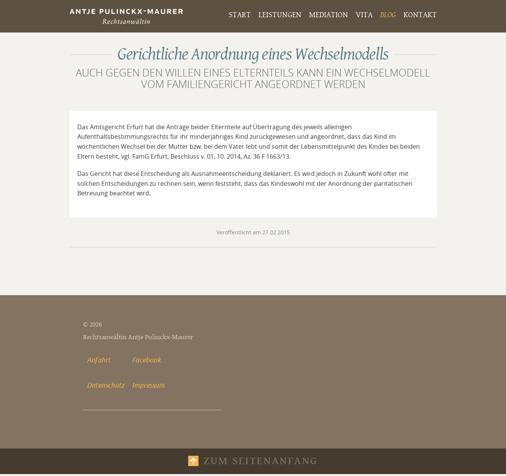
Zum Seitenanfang (260, 463)
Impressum (148, 386)
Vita (364, 14)
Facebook (146, 361)
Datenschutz (105, 386)
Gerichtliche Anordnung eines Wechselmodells (253, 54)
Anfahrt (99, 361)
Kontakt (420, 14)
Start (240, 14)
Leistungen (280, 14)
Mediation (328, 14)
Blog (388, 14)
